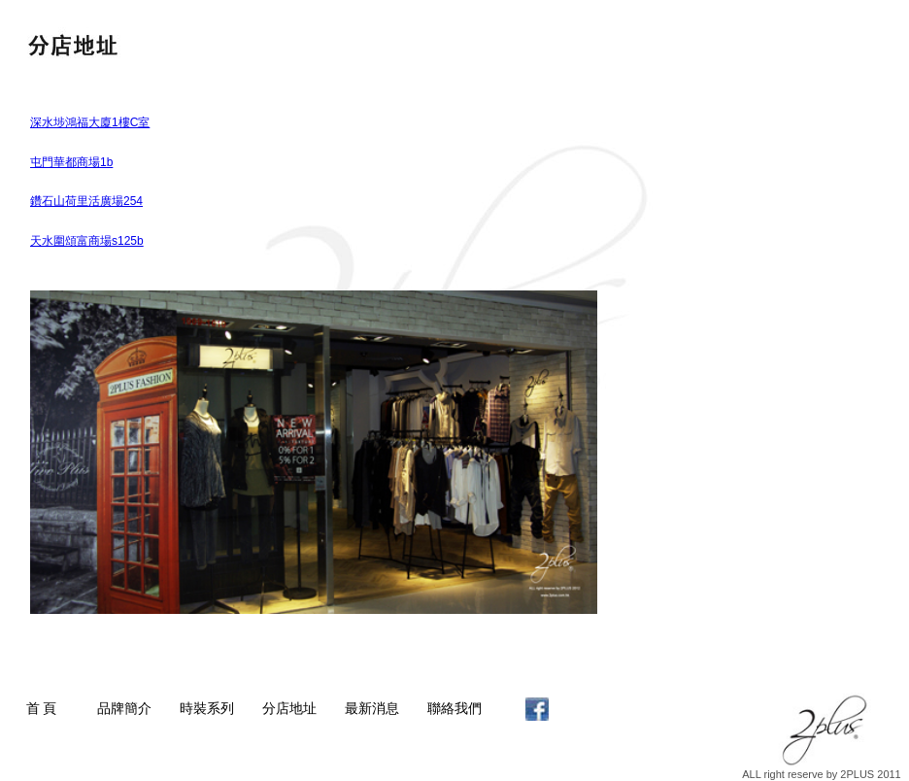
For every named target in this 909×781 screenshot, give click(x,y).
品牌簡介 (124, 708)
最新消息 (372, 708)
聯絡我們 (454, 708)
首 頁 (41, 708)
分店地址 (289, 708)
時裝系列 (207, 708)
